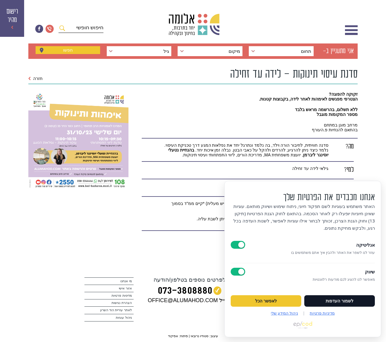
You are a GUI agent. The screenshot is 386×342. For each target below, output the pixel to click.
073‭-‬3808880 (185, 291)
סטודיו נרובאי (199, 336)
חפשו (68, 51)
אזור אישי (125, 288)
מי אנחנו (125, 281)
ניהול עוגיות (123, 317)
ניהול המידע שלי (284, 313)
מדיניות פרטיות (121, 295)
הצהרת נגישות (121, 303)
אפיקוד (173, 336)
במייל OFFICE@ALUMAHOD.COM (189, 300)
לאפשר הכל (266, 301)
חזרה (35, 78)
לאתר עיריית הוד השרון (115, 310)
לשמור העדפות (339, 301)
